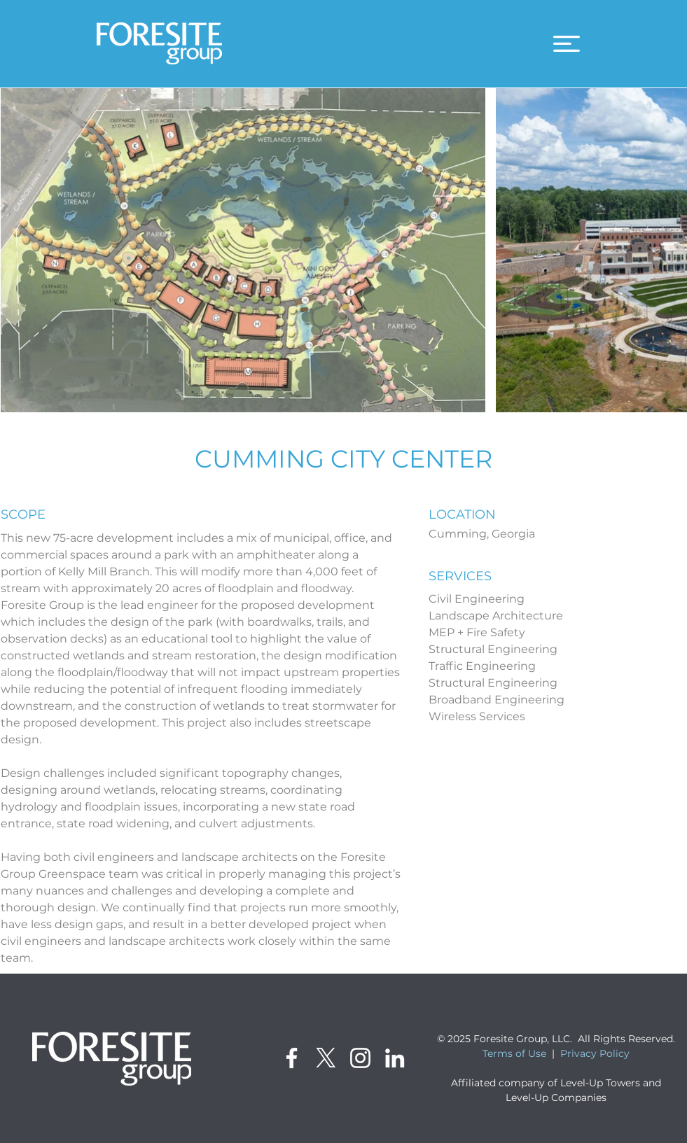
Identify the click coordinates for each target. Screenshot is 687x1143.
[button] (566, 44)
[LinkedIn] (394, 1058)
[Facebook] (291, 1058)
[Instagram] (360, 1058)
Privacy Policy (595, 1053)
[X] (326, 1058)
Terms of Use (514, 1053)
